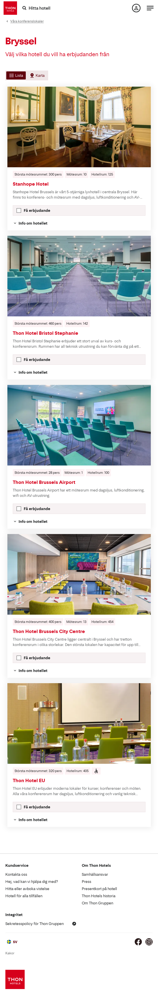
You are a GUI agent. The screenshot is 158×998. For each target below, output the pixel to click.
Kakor (9, 953)
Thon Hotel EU (29, 780)
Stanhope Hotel (31, 184)
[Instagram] (149, 941)
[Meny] (150, 8)
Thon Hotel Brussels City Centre (49, 631)
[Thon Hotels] (10, 8)
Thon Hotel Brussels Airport (44, 482)
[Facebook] (138, 941)
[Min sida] (136, 8)
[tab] (15, 75)
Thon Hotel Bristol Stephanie (45, 333)
